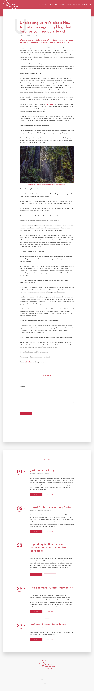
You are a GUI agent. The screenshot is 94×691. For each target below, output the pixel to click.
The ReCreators (30, 43)
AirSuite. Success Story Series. (48, 624)
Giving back (62, 4)
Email (40, 405)
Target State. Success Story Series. (51, 507)
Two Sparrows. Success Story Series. (51, 588)
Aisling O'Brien (52, 682)
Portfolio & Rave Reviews (73, 4)
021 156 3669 (49, 676)
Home (38, 4)
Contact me (85, 4)
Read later (50, 494)
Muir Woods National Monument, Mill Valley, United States (51, 184)
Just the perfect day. (42, 470)
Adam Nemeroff (32, 184)
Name (22, 405)
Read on (36, 494)
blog (22, 35)
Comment (22, 386)
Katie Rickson (50, 104)
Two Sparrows (52, 680)
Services (51, 4)
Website (58, 405)
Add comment (47, 510)
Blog (56, 4)
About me (44, 4)
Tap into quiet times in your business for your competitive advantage (48, 547)
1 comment (46, 473)
